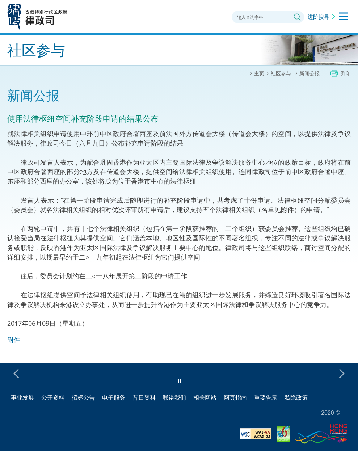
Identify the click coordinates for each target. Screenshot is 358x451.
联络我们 (174, 397)
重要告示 (265, 397)
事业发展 (22, 397)
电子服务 (113, 397)
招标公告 (83, 397)
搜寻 (297, 17)
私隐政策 (296, 397)
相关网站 (204, 397)
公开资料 (52, 397)
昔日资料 (144, 397)
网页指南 (235, 397)
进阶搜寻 (318, 16)
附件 (13, 340)
